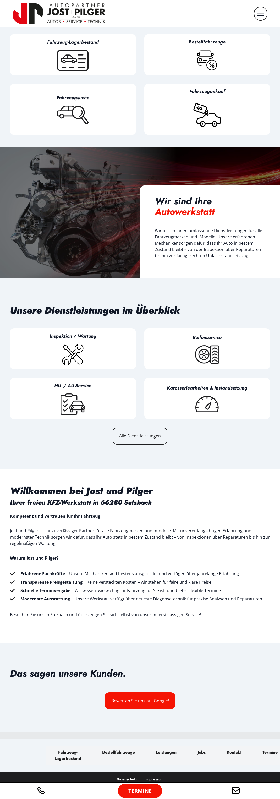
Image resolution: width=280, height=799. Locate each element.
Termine (270, 752)
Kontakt (234, 752)
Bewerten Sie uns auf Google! (140, 701)
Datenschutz (127, 779)
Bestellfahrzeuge (118, 752)
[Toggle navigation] (260, 13)
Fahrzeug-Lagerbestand (67, 755)
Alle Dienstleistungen (140, 436)
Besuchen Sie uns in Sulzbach (39, 614)
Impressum (154, 779)
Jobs (201, 752)
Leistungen (166, 752)
